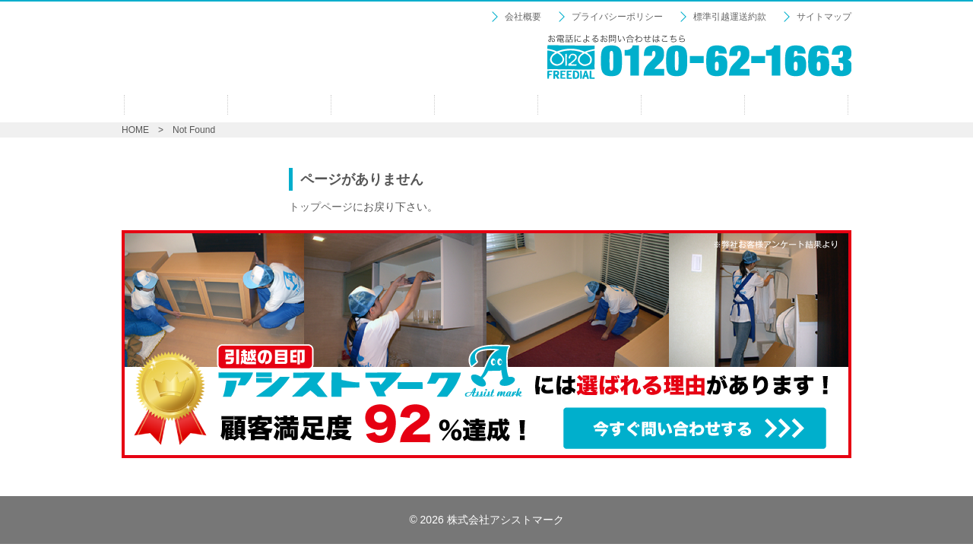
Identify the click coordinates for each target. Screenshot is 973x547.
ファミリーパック (486, 105)
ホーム (176, 105)
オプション (589, 105)
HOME (135, 130)
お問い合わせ (796, 105)
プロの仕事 (279, 105)
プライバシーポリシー (617, 16)
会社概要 (523, 16)
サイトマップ (824, 16)
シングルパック (382, 105)
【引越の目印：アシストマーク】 (274, 53)
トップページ (321, 207)
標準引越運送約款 (729, 16)
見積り (693, 105)
